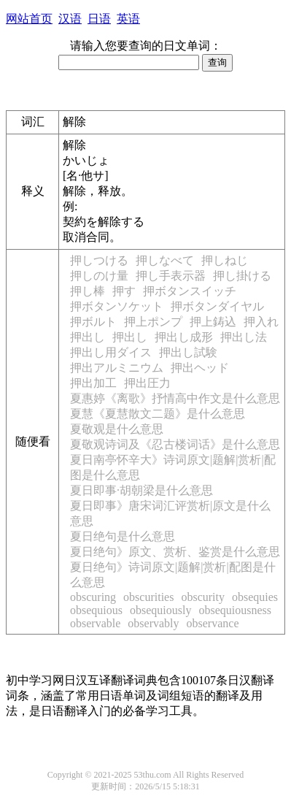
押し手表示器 (171, 275)
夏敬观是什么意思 (116, 429)
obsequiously (160, 610)
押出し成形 (184, 337)
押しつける (99, 260)
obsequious (96, 610)
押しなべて (165, 260)
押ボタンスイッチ (189, 291)
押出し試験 (188, 352)
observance (213, 623)
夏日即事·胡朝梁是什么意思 (141, 490)
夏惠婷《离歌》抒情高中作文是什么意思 (175, 398)
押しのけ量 (99, 275)
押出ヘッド (200, 367)
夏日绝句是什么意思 (122, 536)
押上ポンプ (153, 321)
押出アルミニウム (116, 367)
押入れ (261, 321)
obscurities (148, 597)
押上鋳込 (213, 321)
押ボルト (93, 321)
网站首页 (29, 18)
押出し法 (243, 337)
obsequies (255, 597)
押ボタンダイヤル (217, 306)
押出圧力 (147, 383)
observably (153, 623)
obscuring (93, 597)
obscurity (203, 597)
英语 (128, 18)
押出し (87, 337)
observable (95, 623)
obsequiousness (234, 610)
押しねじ (224, 260)
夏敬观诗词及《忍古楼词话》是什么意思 (175, 444)
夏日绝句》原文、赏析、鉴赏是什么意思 (175, 551)
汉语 (70, 18)
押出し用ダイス (111, 352)
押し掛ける (242, 275)
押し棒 (87, 291)
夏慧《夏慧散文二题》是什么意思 (157, 413)
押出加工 (93, 383)
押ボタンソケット (116, 306)
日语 (99, 18)
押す (124, 291)
